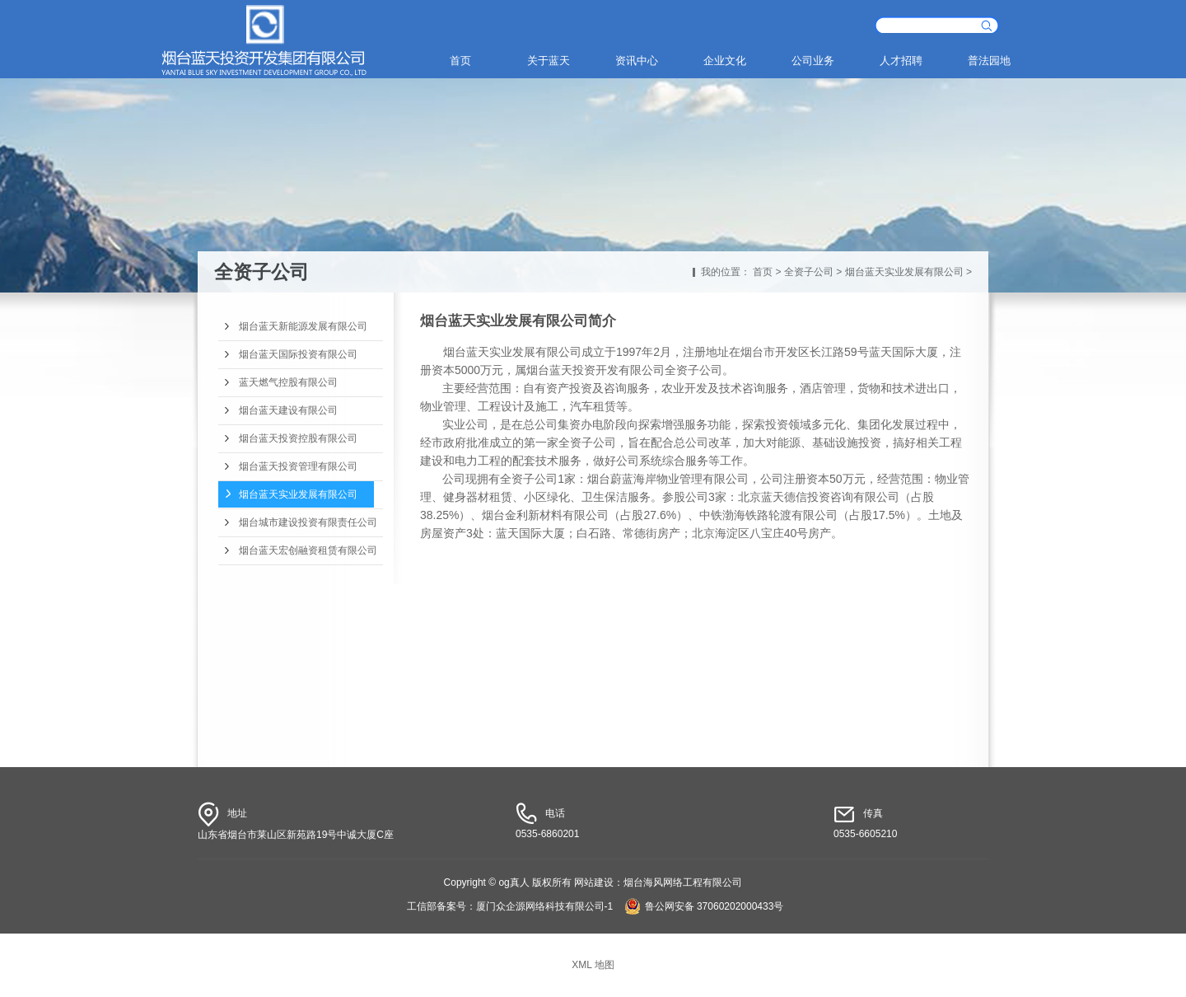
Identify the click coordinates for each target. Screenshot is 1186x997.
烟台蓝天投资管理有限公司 (298, 466)
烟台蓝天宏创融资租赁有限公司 (308, 550)
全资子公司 (808, 272)
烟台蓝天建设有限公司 (288, 410)
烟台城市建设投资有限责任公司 (308, 522)
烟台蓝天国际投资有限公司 (298, 354)
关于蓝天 (548, 60)
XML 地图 (593, 965)
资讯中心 (636, 60)
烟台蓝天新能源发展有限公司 (303, 326)
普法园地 (989, 60)
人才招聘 (901, 60)
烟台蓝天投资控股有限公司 (298, 438)
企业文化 (724, 60)
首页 (460, 60)
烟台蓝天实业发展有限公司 (904, 272)
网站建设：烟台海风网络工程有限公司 (658, 882)
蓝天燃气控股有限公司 (288, 382)
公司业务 (812, 60)
